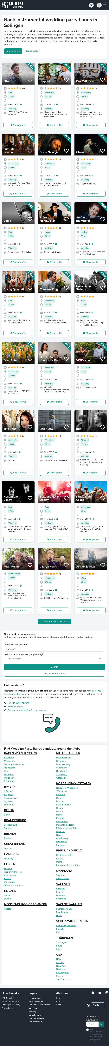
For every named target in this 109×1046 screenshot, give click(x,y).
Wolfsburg (61, 774)
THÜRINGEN (64, 938)
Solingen (60, 845)
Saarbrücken (62, 878)
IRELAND (10, 891)
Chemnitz (61, 898)
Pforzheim (9, 777)
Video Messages (36, 1001)
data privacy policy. (95, 1040)
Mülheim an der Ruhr (66, 828)
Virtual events (35, 1015)
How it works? (32, 50)
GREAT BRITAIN (14, 844)
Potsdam (8, 828)
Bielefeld (60, 794)
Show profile (19, 125)
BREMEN (10, 834)
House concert (35, 998)
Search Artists (13, 51)
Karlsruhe (9, 757)
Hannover (61, 761)
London (8, 848)
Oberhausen (62, 838)
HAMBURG (11, 854)
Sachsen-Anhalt (64, 908)
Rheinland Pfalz (64, 855)
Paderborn (61, 841)
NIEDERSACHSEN (68, 753)
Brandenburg (10, 824)
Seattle (60, 976)
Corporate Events (36, 1018)
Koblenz (60, 858)
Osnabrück (61, 771)
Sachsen (60, 888)
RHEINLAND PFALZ (69, 850)
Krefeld (60, 818)
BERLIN (9, 810)
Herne (59, 814)
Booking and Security (11, 1004)
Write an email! (15, 706)
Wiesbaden (10, 875)
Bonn (58, 798)
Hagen (59, 808)
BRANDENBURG (15, 820)
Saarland (60, 875)
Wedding (33, 1008)
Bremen (8, 838)
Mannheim (9, 761)
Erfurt (59, 945)
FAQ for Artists (8, 998)
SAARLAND (64, 871)
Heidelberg (9, 767)
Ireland (7, 895)
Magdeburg (62, 912)
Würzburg (9, 804)
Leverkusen (62, 821)
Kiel (58, 932)
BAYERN (10, 787)
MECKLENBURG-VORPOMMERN (25, 904)
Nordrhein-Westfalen (67, 787)
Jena (58, 949)
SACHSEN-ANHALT (69, 904)
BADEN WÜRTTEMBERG (20, 753)
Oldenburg (61, 767)
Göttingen (61, 777)
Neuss (59, 834)
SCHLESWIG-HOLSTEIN (72, 921)
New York (61, 965)
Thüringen (61, 942)
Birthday (32, 1011)
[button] (101, 5)
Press (58, 1004)
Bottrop (60, 801)
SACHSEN (63, 884)
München (8, 791)
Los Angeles (62, 972)
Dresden (60, 895)
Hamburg (8, 858)
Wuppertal (61, 791)
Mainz (59, 861)
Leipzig (59, 892)
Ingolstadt (9, 801)
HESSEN (9, 864)
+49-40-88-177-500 (18, 703)
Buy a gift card (8, 1008)
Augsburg (9, 794)
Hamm (59, 811)
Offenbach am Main (13, 885)
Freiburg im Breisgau (14, 764)
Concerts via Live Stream (39, 1004)
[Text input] (92, 1024)
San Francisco (63, 979)
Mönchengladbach (65, 824)
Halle (59, 915)
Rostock (8, 908)
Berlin (7, 814)
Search (54, 666)
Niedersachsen (63, 757)
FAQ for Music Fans (10, 1001)
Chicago (60, 962)
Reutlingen (9, 781)
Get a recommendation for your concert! (27, 710)
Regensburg (10, 798)
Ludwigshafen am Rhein (68, 865)
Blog (58, 998)
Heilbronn (9, 774)
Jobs (58, 1001)
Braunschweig (63, 764)
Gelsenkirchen (63, 804)
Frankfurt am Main (13, 871)
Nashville (61, 969)
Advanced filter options (54, 673)
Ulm (6, 771)
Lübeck (59, 929)
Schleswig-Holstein (66, 925)
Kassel (7, 878)
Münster (60, 831)
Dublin (7, 898)
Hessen (8, 868)
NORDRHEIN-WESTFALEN (73, 783)
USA (59, 955)
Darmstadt (9, 882)
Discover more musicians (54, 621)
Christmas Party (36, 1021)
